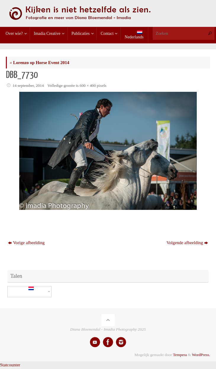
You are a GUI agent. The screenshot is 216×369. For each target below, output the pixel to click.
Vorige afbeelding (26, 242)
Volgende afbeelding (187, 242)
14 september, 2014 (28, 85)
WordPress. (201, 354)
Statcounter (10, 365)
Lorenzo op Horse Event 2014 (39, 62)
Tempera (180, 354)
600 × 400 (88, 85)
